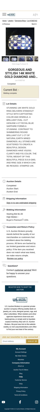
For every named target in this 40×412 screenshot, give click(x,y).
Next (34, 24)
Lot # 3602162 (32, 21)
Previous (6, 24)
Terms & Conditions (20, 395)
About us (21, 366)
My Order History (20, 356)
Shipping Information (21, 387)
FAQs (21, 384)
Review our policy (15, 258)
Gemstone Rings (20, 21)
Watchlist (21, 359)
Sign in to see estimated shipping (21, 203)
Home (4, 21)
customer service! (23, 270)
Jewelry (10, 21)
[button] (6, 59)
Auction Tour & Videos (21, 370)
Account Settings (20, 352)
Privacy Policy (20, 391)
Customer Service (21, 380)
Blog (20, 373)
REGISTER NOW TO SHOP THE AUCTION (19, 288)
